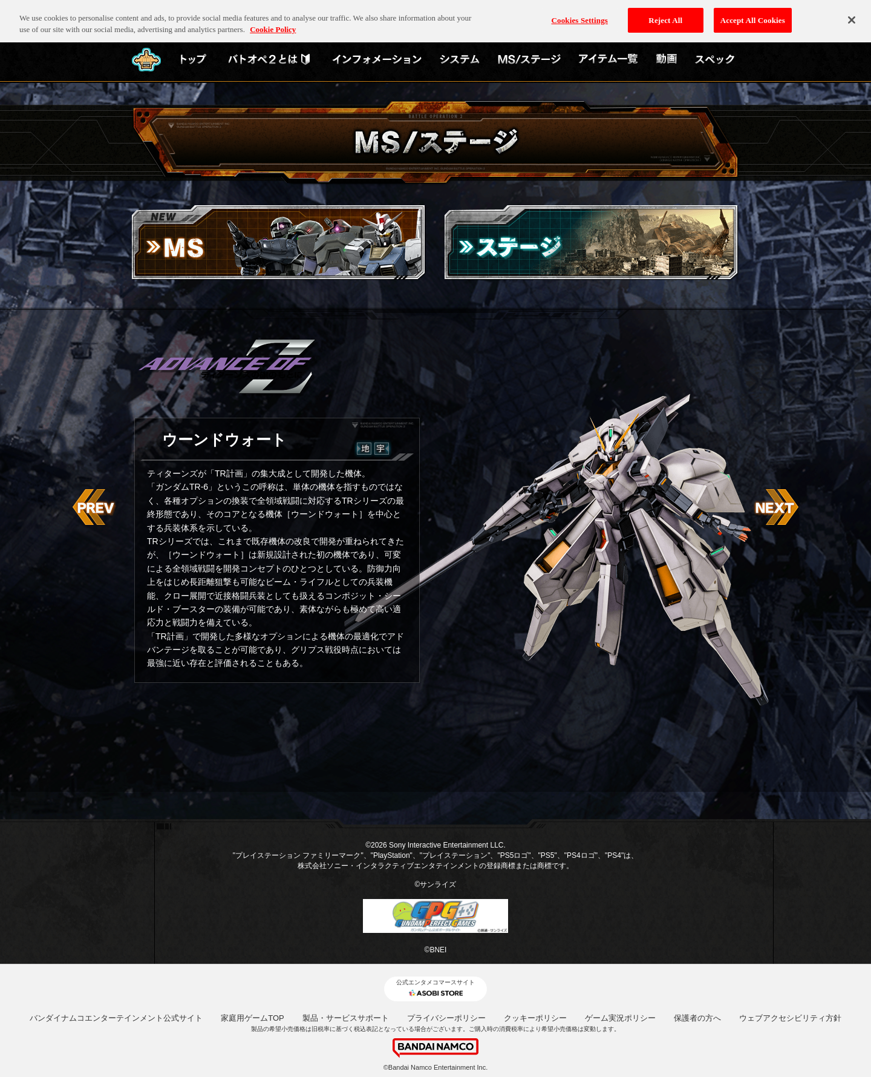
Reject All (665, 12)
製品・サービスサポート (345, 1018)
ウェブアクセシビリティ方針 (790, 1018)
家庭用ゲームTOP (252, 1018)
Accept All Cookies (752, 12)
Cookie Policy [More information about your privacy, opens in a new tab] (273, 22)
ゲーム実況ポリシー (620, 1018)
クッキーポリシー (535, 1018)
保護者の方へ (697, 1018)
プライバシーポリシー (446, 1018)
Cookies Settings (580, 12)
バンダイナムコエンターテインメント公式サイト (116, 1018)
